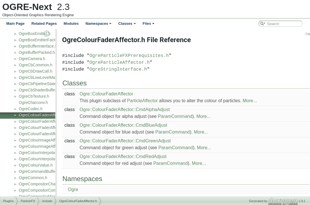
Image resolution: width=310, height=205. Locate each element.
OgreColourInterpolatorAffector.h (47, 152)
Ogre (92, 189)
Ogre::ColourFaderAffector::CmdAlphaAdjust (143, 109)
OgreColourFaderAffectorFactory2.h (50, 134)
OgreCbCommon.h (35, 65)
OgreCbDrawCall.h (35, 71)
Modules (71, 23)
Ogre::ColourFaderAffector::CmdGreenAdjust (143, 140)
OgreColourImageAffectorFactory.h (50, 146)
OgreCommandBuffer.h (39, 171)
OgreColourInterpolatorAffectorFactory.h (54, 159)
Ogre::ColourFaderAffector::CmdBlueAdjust (142, 125)
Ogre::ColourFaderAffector (125, 93)
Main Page (15, 23)
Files (149, 23)
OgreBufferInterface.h (38, 46)
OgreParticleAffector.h (138, 63)
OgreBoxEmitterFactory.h (41, 40)
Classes (127, 23)
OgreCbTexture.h (34, 96)
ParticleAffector (161, 100)
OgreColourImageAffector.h (43, 140)
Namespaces (98, 23)
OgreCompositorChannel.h (42, 184)
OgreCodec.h (30, 108)
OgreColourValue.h (36, 165)
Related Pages (44, 23)
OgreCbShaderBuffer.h (39, 90)
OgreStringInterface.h (137, 69)
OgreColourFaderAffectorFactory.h (49, 127)
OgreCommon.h (33, 177)
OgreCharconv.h (33, 102)
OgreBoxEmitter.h (34, 33)
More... (269, 100)
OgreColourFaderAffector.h (43, 115)
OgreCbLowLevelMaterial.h (43, 77)
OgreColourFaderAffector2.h (44, 121)
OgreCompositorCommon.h (43, 190)
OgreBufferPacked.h (37, 52)
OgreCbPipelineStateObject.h (45, 83)
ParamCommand (194, 116)
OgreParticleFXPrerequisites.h (147, 56)
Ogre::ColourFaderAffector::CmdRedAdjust (141, 156)
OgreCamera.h (32, 58)
